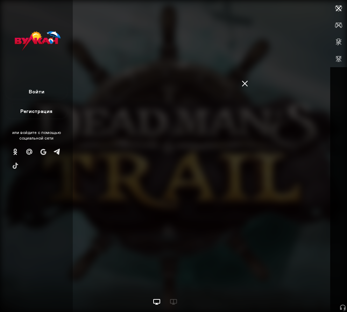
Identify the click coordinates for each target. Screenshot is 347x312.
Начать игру (294, 293)
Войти (36, 91)
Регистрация (36, 111)
